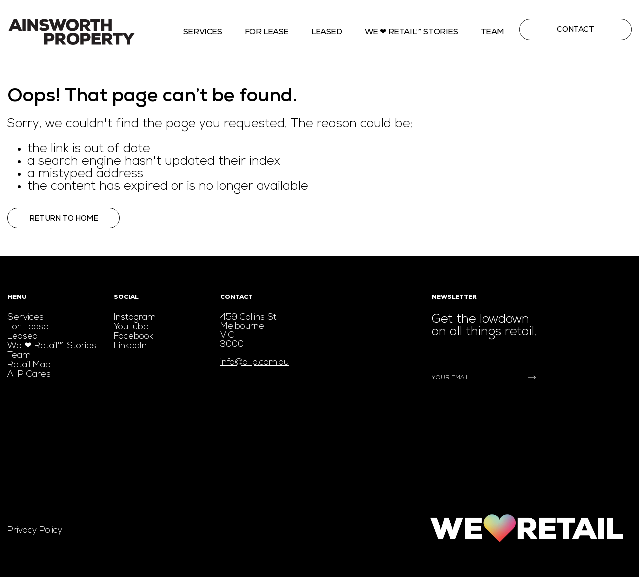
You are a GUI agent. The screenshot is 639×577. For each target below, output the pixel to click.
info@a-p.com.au (254, 362)
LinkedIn (130, 346)
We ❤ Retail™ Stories (51, 346)
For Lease (267, 32)
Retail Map (29, 365)
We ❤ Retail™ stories (411, 32)
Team (492, 32)
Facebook (133, 336)
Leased (326, 32)
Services (202, 32)
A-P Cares (29, 374)
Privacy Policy (34, 530)
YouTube (131, 327)
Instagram (135, 317)
